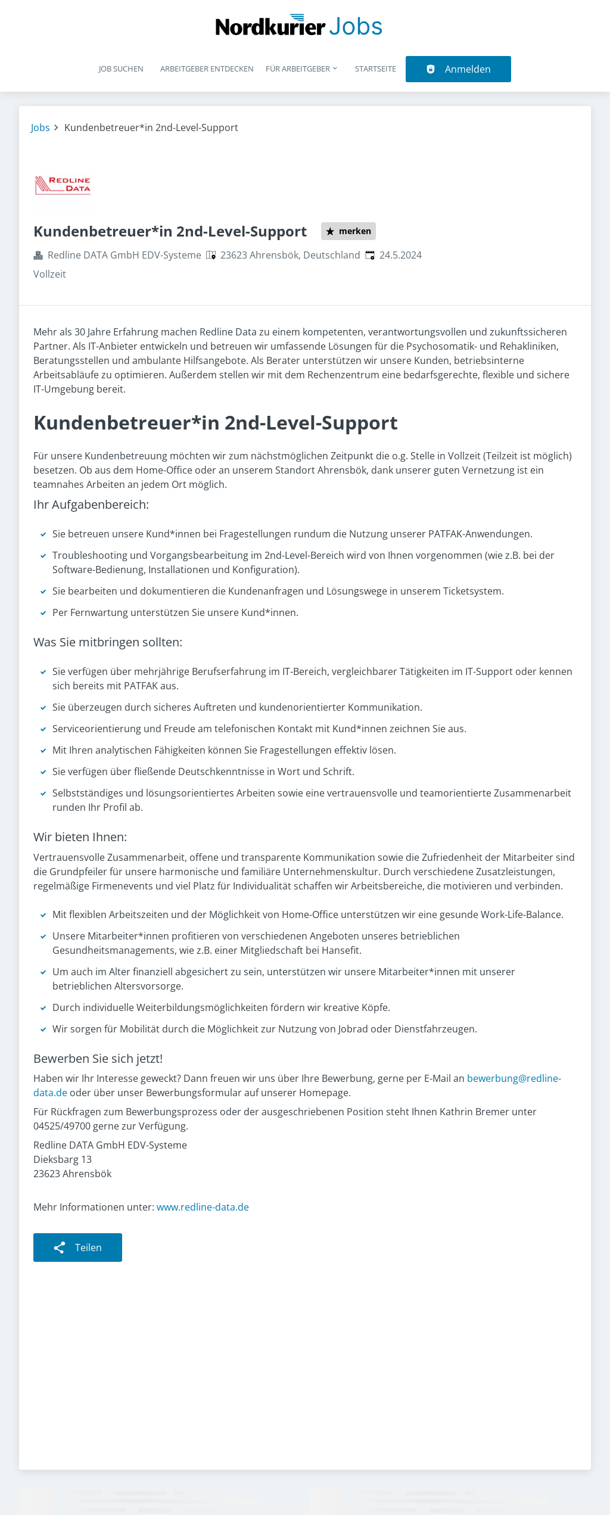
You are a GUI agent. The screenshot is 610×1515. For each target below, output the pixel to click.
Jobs (40, 127)
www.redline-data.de (203, 1207)
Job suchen (121, 68)
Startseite (375, 68)
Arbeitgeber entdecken (207, 68)
